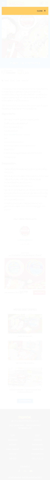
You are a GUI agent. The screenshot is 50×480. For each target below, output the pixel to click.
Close (39, 11)
